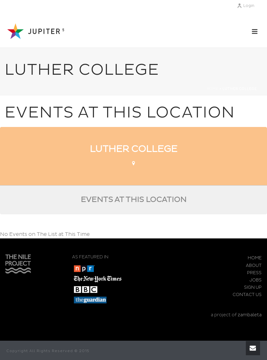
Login (245, 5)
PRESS (254, 272)
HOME (255, 258)
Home (212, 89)
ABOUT (254, 265)
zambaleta (250, 315)
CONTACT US (247, 294)
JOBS (256, 280)
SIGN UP (253, 287)
